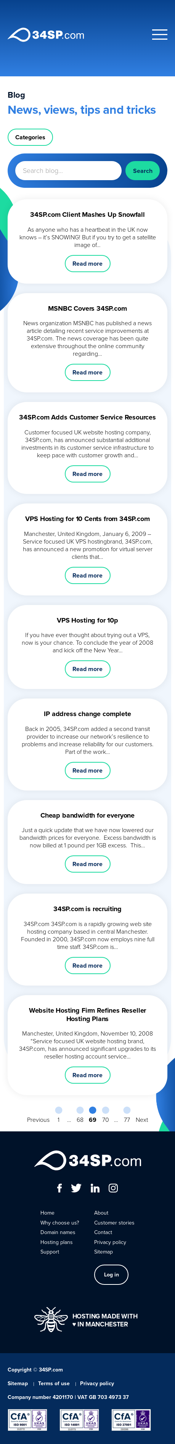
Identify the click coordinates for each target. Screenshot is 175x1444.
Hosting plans (56, 1242)
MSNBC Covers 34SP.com (87, 308)
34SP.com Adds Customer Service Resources (87, 417)
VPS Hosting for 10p (87, 620)
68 (80, 1119)
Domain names (57, 1232)
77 (127, 1119)
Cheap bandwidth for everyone (87, 815)
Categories (30, 137)
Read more (87, 263)
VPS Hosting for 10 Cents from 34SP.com (87, 519)
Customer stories (114, 1223)
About (101, 1213)
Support (49, 1252)
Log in (111, 1275)
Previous (38, 1119)
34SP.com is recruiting (87, 909)
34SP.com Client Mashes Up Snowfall (87, 214)
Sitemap (103, 1252)
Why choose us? (59, 1223)
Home (47, 1213)
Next (142, 1119)
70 (105, 1119)
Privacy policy (110, 1242)
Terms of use (54, 1383)
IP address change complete (87, 714)
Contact (103, 1232)
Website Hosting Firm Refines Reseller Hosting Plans (87, 1014)
